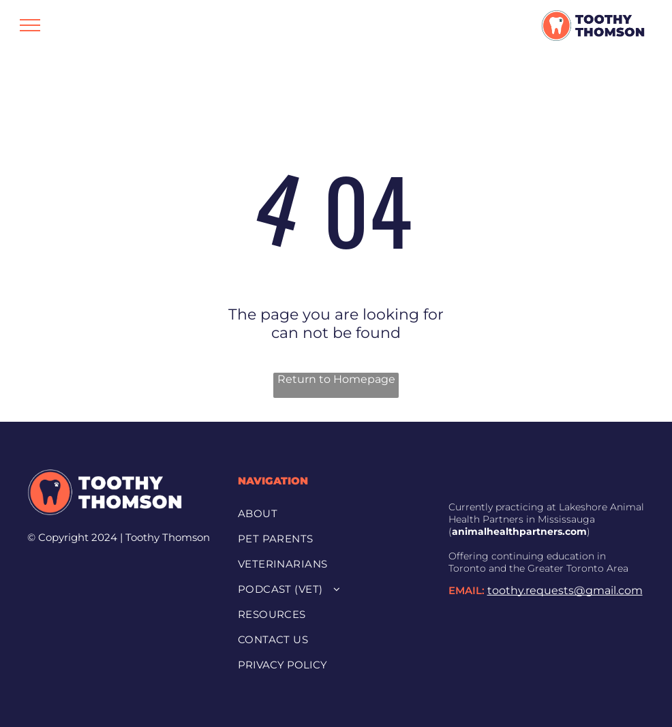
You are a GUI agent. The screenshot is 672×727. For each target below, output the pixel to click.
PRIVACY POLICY (282, 664)
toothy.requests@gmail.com (565, 590)
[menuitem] (331, 512)
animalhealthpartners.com (519, 531)
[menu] (30, 25)
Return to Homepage (336, 379)
